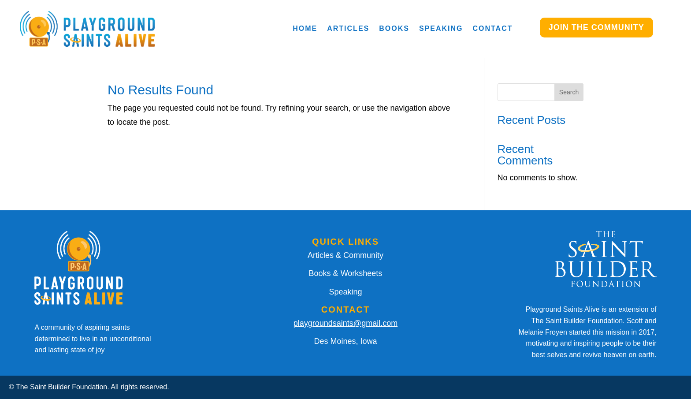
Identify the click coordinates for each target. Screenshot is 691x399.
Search (569, 92)
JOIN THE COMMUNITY (596, 27)
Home (305, 28)
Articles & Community (345, 255)
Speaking (441, 28)
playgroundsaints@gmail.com (345, 323)
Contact (492, 28)
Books (394, 28)
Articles (348, 28)
